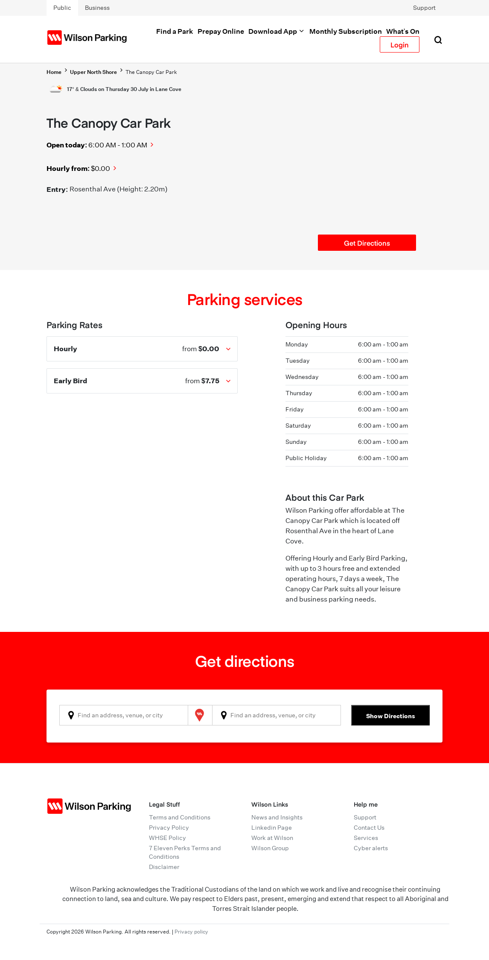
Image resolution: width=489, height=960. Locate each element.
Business (97, 7)
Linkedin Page (271, 827)
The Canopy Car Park (151, 72)
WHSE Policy (167, 837)
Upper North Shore (93, 72)
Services (366, 837)
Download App (276, 31)
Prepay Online (221, 31)
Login (399, 44)
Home (54, 72)
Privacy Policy (169, 827)
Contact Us (369, 827)
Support (424, 7)
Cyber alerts (371, 848)
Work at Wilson (272, 837)
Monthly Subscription (345, 31)
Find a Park (174, 31)
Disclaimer (164, 866)
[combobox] (123, 715)
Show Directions (390, 715)
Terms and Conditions (179, 817)
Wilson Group (270, 848)
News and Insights (277, 817)
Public (62, 7)
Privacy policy (191, 931)
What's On (402, 31)
